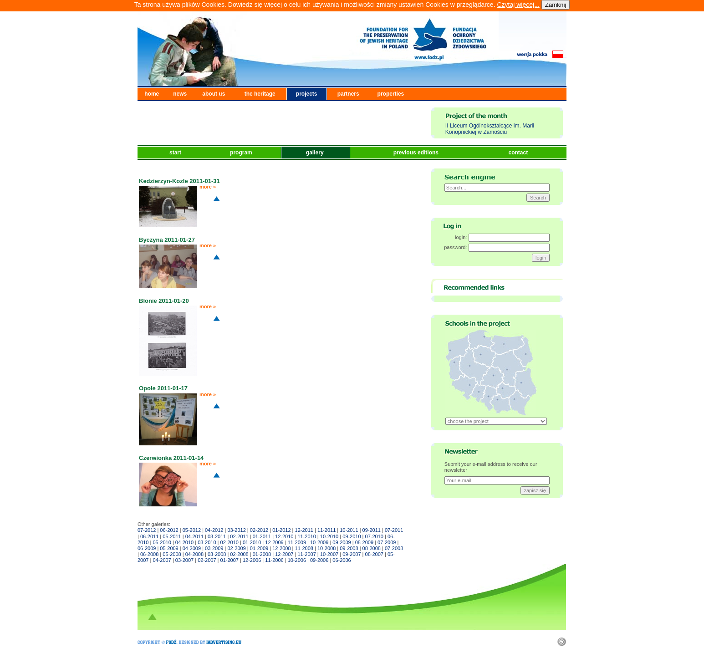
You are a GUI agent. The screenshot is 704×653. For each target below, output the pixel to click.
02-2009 (236, 548)
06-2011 (149, 536)
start (176, 152)
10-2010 (329, 536)
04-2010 (184, 542)
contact (519, 152)
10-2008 (326, 548)
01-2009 (259, 548)
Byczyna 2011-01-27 (167, 239)
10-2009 (319, 542)
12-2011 (304, 530)
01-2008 (262, 554)
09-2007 (351, 554)
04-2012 (214, 530)
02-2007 (207, 560)
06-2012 (169, 530)
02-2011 (239, 536)
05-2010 (162, 542)
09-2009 (341, 542)
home (151, 94)
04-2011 (194, 536)
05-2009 (169, 548)
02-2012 (259, 530)
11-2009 (297, 542)
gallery (315, 152)
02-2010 (229, 542)
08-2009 (364, 542)
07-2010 (374, 536)
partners (348, 94)
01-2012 (281, 530)
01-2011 (262, 536)
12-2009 (274, 542)
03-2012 (236, 530)
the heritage (260, 94)
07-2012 (147, 530)
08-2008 (371, 548)
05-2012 (192, 530)
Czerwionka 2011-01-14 (171, 457)
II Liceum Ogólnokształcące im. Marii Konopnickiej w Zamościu (489, 128)
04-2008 (194, 554)
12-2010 (284, 536)
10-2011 (349, 530)
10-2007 (329, 554)
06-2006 (341, 560)
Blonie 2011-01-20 (164, 300)
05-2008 (172, 554)
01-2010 (252, 542)
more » (207, 186)
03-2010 (207, 542)
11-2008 (304, 548)
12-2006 (252, 560)
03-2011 (217, 536)
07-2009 (387, 542)
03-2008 (217, 554)
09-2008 (349, 548)
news (180, 94)
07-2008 (394, 548)
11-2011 (326, 530)
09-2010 (351, 536)
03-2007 (184, 560)
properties (391, 94)
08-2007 (374, 554)
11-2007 (306, 554)
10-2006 (297, 560)
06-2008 (149, 554)
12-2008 (281, 548)
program (241, 152)
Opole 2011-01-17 (163, 388)
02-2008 (239, 554)
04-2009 (192, 548)
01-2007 (229, 560)
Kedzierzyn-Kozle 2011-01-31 (179, 181)
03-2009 (214, 548)
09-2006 (319, 560)
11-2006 (274, 560)
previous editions (417, 152)
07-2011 (394, 530)
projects (306, 94)
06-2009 (147, 548)
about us (213, 94)
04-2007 (162, 560)
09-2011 (371, 530)
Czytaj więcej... (518, 4)
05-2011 (172, 536)
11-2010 (306, 536)
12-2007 (284, 554)
